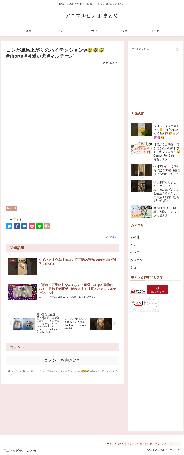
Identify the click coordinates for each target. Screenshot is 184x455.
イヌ (133, 245)
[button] (177, 50)
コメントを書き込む (62, 361)
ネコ (133, 267)
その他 (11, 208)
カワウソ (136, 260)
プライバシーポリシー (166, 443)
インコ (135, 252)
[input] (155, 49)
